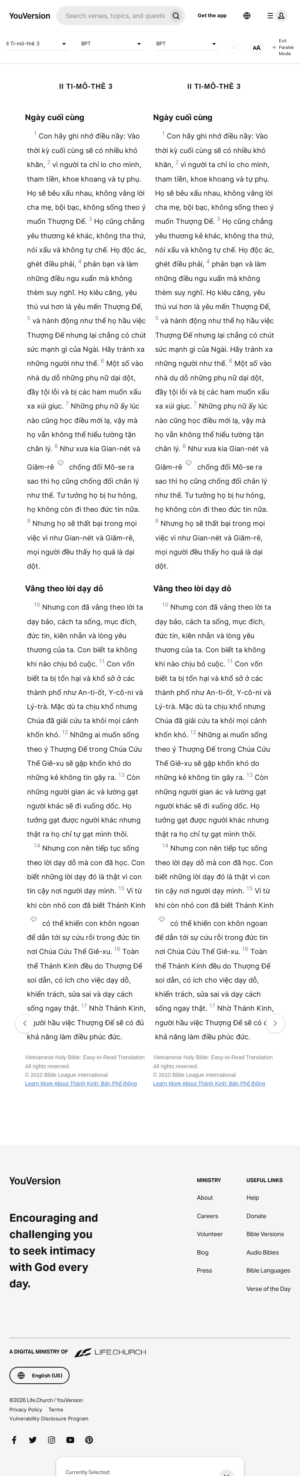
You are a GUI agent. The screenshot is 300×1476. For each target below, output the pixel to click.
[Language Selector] (247, 15)
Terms (55, 1409)
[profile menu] (276, 15)
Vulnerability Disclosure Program (48, 1418)
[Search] (111, 15)
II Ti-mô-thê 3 (37, 44)
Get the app (212, 15)
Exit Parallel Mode (283, 47)
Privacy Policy (25, 1409)
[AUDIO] (234, 47)
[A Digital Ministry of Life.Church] (150, 1348)
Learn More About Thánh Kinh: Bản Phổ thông (81, 1083)
